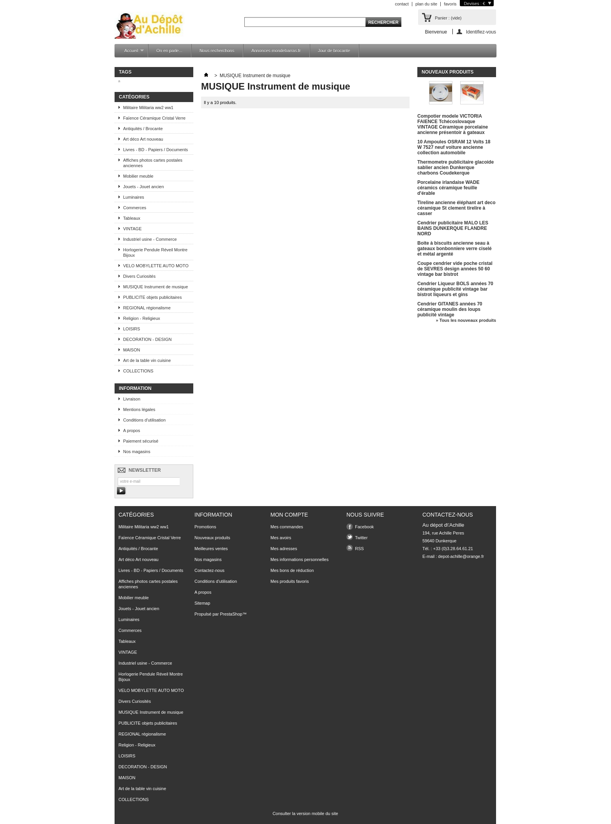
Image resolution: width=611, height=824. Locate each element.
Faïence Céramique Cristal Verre (154, 118)
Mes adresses (283, 548)
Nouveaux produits (447, 72)
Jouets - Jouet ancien (143, 186)
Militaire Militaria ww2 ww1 (148, 107)
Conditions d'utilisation (144, 420)
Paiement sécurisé (141, 441)
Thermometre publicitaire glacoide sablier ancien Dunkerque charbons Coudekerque (455, 167)
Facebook (364, 526)
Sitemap (202, 603)
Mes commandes (286, 526)
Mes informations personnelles (299, 559)
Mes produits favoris (289, 581)
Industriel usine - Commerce (150, 239)
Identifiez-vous (481, 31)
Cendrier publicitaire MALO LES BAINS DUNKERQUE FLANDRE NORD (452, 228)
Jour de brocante (334, 50)
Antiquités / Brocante (143, 128)
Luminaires (133, 197)
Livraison (131, 399)
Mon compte (289, 515)
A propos (131, 430)
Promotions (205, 526)
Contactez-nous (209, 570)
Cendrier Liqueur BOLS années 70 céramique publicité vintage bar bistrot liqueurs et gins (455, 289)
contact (401, 4)
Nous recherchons (217, 50)
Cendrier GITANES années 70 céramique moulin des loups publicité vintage (449, 309)
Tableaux (131, 218)
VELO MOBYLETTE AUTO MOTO (156, 265)
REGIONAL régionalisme (147, 307)
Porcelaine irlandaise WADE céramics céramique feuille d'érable (448, 188)
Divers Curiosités (139, 276)
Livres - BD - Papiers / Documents (155, 149)
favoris (450, 4)
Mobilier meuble (138, 176)
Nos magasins (136, 451)
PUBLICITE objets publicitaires (152, 297)
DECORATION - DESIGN (147, 339)
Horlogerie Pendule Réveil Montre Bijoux (155, 252)
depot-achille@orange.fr (461, 556)
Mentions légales (139, 409)
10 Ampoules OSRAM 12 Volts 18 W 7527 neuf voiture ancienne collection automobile (453, 147)
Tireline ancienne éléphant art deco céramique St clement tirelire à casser (456, 208)
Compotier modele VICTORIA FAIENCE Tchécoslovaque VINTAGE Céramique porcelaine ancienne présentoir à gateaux (452, 124)
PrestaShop (231, 614)
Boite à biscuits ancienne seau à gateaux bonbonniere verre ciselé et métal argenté (454, 248)
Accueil (130, 52)
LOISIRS (131, 328)
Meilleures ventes (211, 548)
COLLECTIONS (138, 371)
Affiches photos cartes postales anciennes (152, 163)
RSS (359, 548)
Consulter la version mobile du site (305, 813)
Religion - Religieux (141, 318)
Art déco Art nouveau (143, 139)
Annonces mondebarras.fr (276, 50)
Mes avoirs (280, 537)
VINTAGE (132, 228)
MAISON (131, 350)
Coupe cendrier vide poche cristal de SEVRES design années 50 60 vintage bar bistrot (455, 269)
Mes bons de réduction (292, 570)
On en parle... (169, 50)
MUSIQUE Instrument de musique (155, 286)
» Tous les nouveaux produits (466, 320)
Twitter (361, 537)
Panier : (448, 18)
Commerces (134, 207)
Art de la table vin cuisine (147, 360)
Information (135, 388)
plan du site (426, 4)
